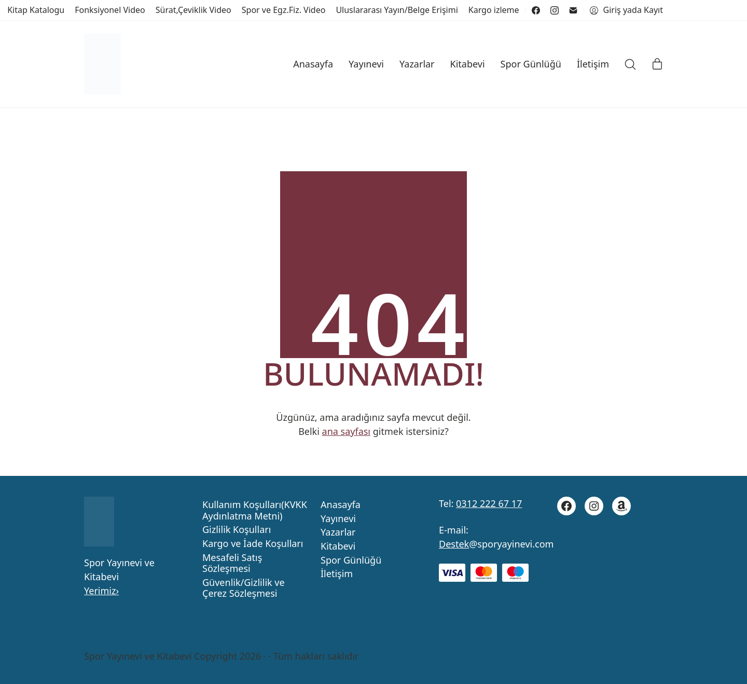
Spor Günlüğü (351, 560)
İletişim (337, 574)
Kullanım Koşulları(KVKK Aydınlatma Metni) (254, 510)
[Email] (573, 10)
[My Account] (626, 10)
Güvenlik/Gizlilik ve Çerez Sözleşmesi (243, 588)
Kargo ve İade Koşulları (252, 544)
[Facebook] (536, 10)
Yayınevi (338, 519)
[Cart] (657, 64)
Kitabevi (338, 546)
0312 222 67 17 (489, 503)
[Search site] (630, 64)
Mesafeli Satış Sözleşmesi (232, 563)
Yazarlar (338, 532)
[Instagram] (554, 10)
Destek (454, 544)
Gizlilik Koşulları (236, 530)
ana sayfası (346, 431)
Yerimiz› (101, 590)
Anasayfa (341, 505)
